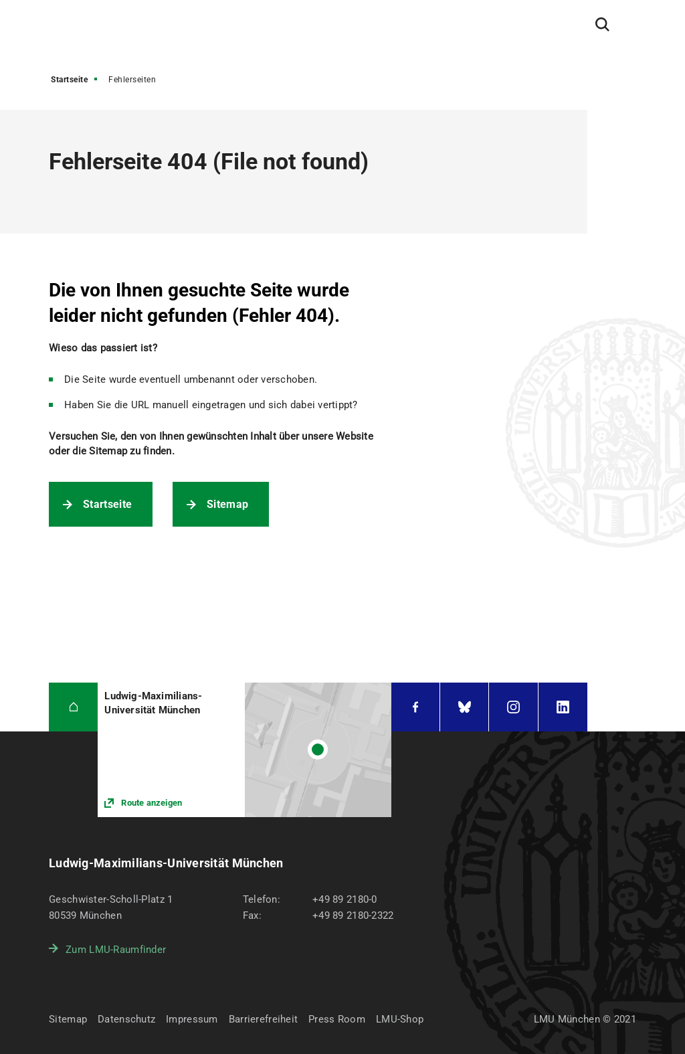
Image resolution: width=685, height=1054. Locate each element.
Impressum (192, 1019)
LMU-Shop (399, 1019)
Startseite (69, 79)
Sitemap (227, 504)
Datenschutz (126, 1019)
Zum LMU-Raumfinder (116, 950)
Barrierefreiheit (263, 1019)
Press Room (336, 1019)
